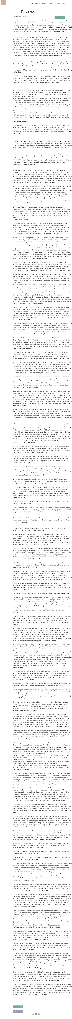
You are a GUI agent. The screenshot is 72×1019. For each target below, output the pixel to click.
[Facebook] (33, 1014)
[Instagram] (39, 1014)
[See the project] (18, 419)
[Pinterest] (36, 1014)
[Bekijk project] (18, 31)
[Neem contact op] (60, 17)
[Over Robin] (18, 1011)
